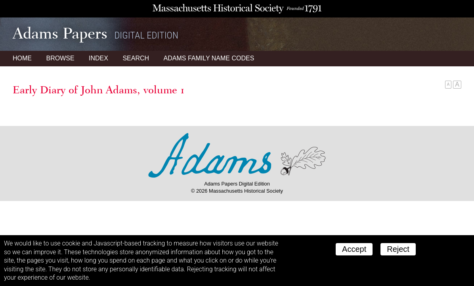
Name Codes (209, 58)
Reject (398, 249)
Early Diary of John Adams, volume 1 (99, 89)
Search (135, 58)
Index (98, 58)
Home (22, 58)
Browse (60, 58)
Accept (354, 249)
